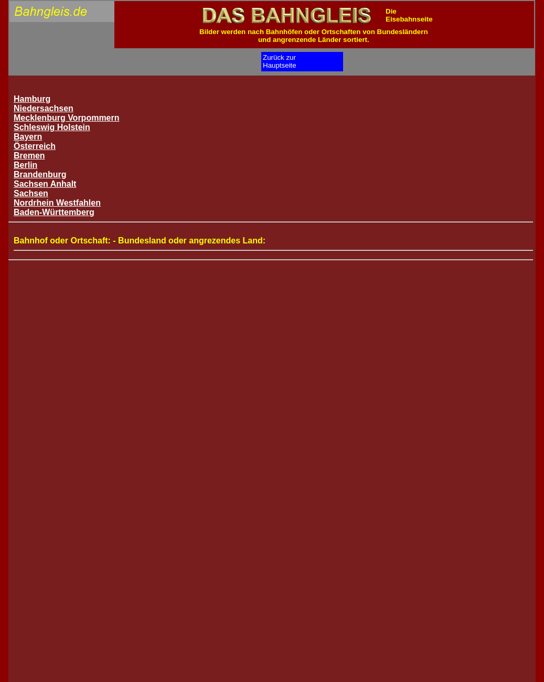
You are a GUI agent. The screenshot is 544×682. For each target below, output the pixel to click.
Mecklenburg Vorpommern (67, 117)
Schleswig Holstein (52, 127)
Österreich (35, 146)
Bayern (28, 136)
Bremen (29, 155)
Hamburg (32, 98)
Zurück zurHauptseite (279, 61)
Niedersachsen (43, 108)
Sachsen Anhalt (45, 183)
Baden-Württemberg (54, 212)
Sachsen (31, 193)
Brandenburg (40, 174)
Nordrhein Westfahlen (57, 202)
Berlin (25, 165)
